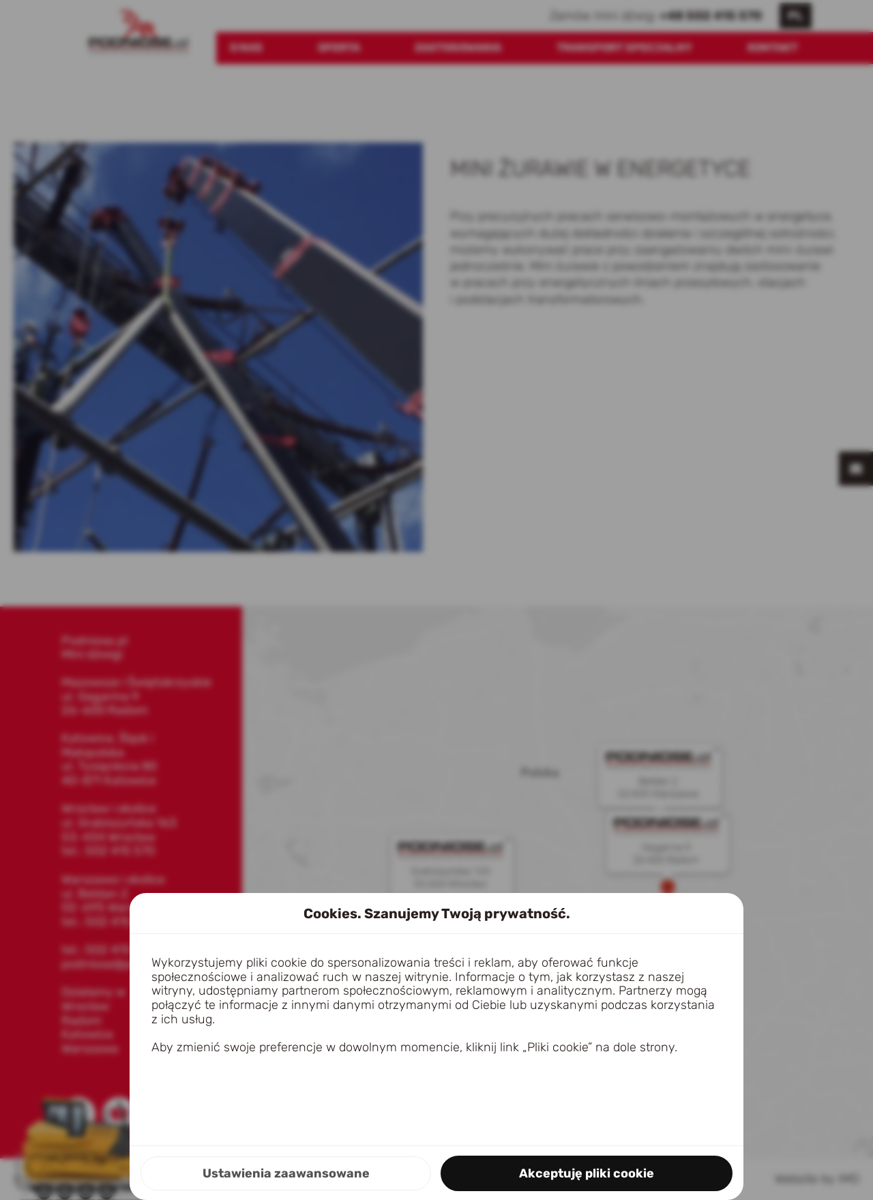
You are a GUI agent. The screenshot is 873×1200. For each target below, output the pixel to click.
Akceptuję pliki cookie (586, 1173)
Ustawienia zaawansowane (286, 1173)
